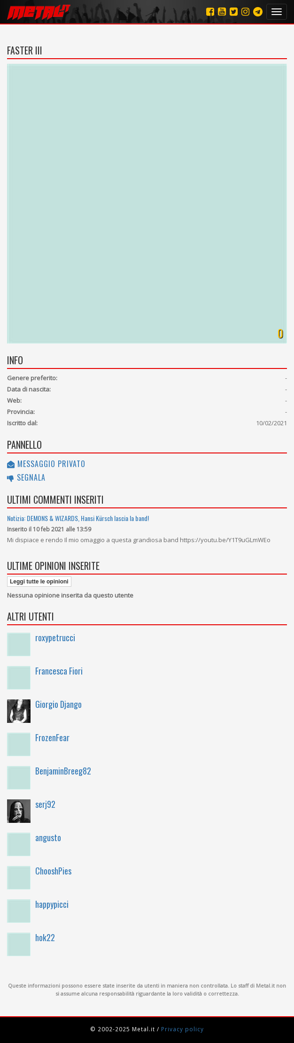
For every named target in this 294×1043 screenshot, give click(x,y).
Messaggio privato (46, 463)
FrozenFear (52, 737)
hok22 (45, 937)
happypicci (52, 904)
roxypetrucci (55, 637)
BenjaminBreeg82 (63, 771)
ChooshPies (53, 871)
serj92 (45, 804)
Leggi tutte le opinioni (39, 581)
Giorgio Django (58, 704)
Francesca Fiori (59, 671)
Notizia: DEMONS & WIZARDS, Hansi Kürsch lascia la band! (78, 518)
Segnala (26, 477)
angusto (48, 837)
